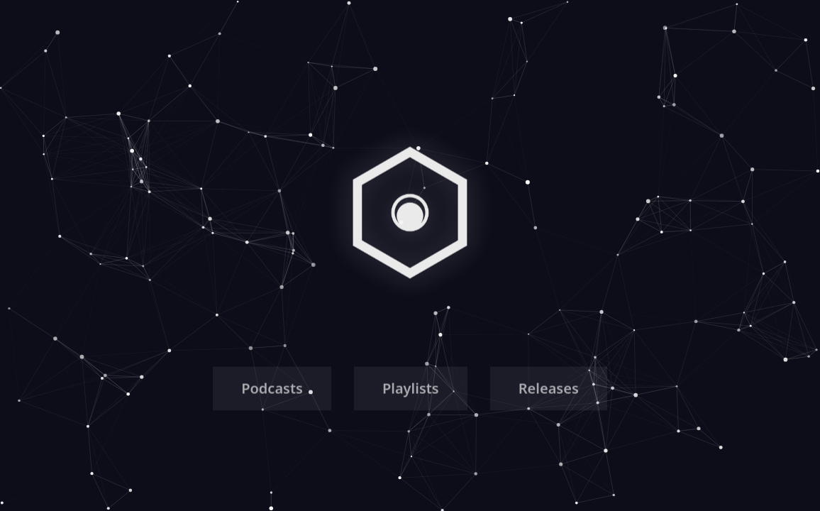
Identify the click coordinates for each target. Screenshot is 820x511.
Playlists (410, 390)
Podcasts (272, 390)
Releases (549, 390)
